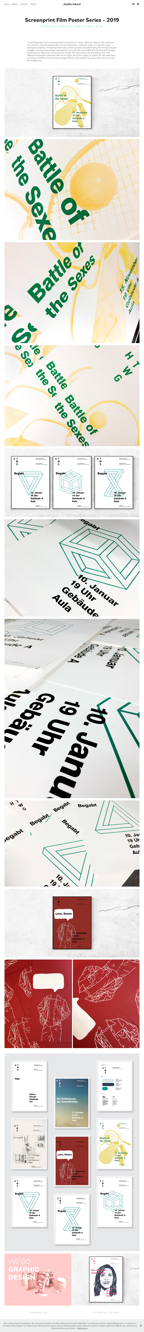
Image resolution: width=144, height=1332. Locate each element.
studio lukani (72, 4)
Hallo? (33, 4)
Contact (24, 4)
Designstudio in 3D (38, 1312)
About (15, 4)
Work (6, 4)
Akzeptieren (82, 1328)
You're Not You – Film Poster (105, 1312)
